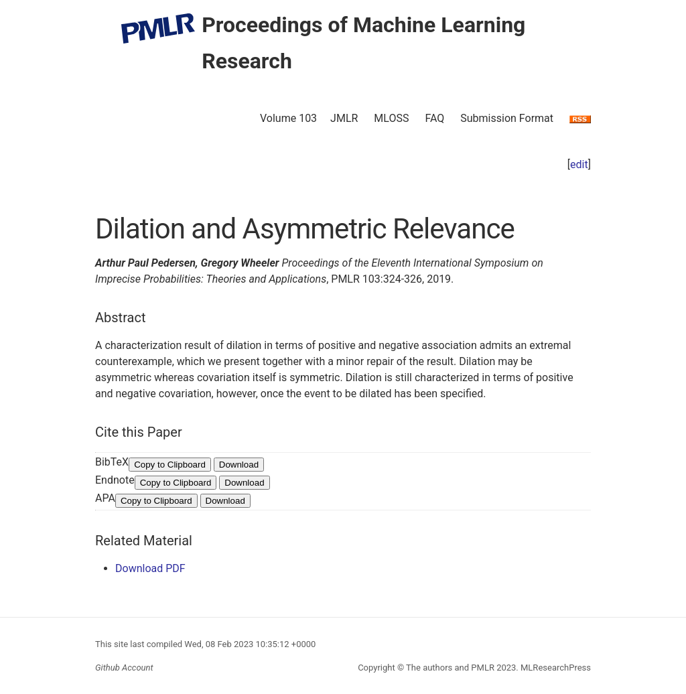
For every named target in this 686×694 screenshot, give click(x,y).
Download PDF (150, 568)
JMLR (344, 118)
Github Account (124, 668)
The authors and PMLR (450, 668)
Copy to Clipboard (170, 465)
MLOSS (391, 118)
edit (579, 164)
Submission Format (506, 118)
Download (239, 465)
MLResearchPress (555, 668)
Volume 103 (288, 118)
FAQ (434, 118)
